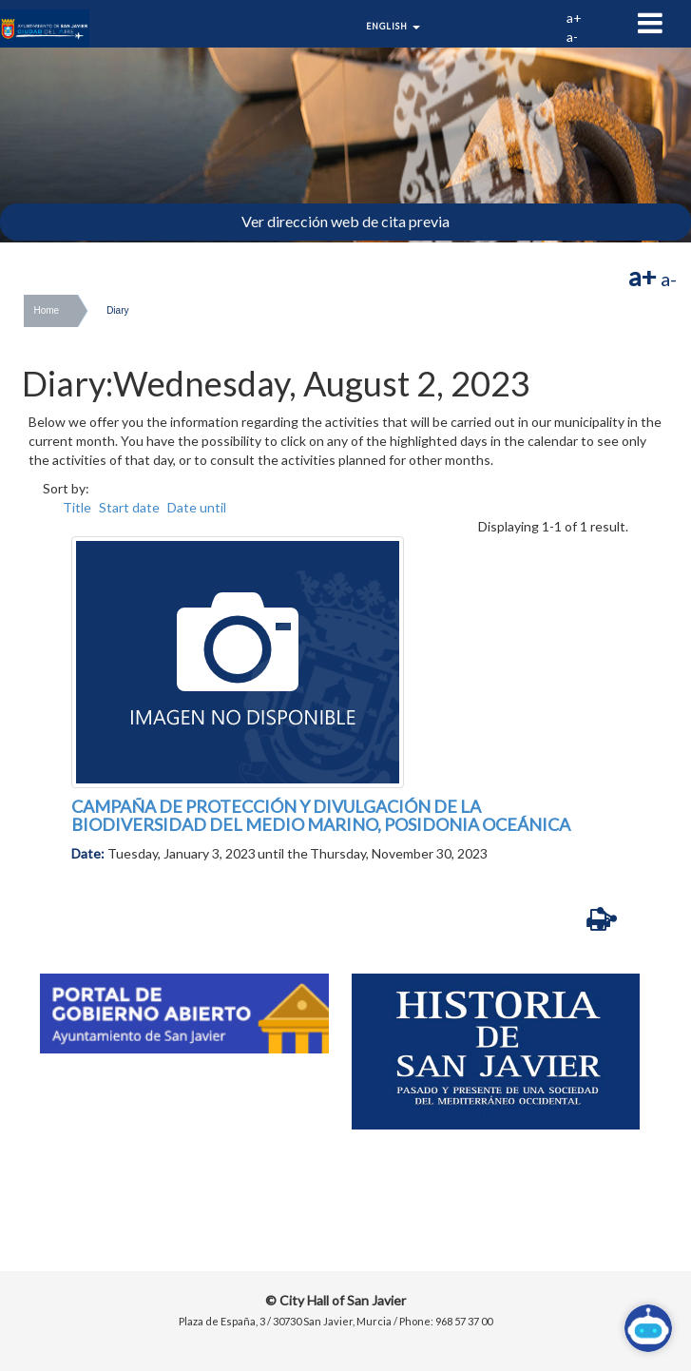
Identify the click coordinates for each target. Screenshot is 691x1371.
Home (46, 310)
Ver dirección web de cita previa (345, 221)
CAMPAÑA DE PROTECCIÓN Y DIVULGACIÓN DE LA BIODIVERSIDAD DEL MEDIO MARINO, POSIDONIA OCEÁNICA (320, 816)
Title (77, 507)
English (393, 26)
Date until (196, 507)
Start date (129, 507)
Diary (117, 310)
